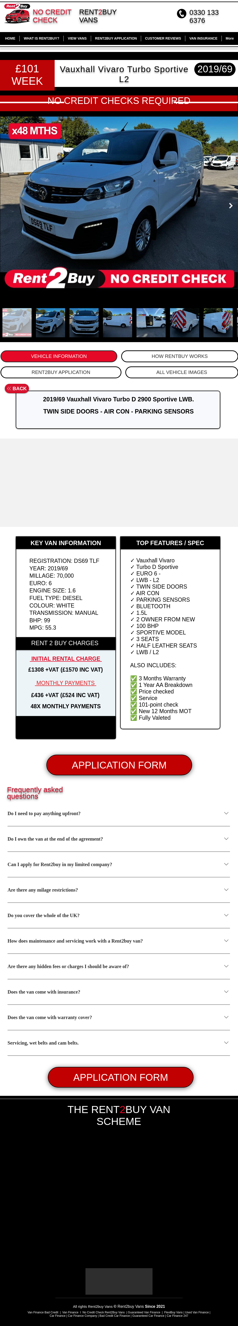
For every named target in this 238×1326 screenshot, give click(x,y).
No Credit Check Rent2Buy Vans (104, 1312)
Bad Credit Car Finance (114, 1316)
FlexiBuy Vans (173, 1312)
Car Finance (57, 1316)
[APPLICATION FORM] (119, 765)
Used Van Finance (197, 1312)
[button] (66, 727)
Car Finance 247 (178, 1316)
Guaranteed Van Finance (144, 1312)
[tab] (58, 356)
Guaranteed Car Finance (148, 1316)
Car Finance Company (82, 1316)
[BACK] (16, 388)
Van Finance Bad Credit (42, 1312)
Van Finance (70, 1312)
